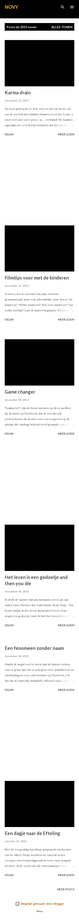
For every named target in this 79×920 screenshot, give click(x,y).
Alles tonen (61, 27)
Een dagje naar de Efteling (32, 833)
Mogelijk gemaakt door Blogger (39, 904)
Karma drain (18, 92)
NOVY (11, 7)
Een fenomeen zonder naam (34, 648)
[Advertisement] (39, 181)
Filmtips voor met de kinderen (37, 277)
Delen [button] (9, 134)
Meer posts (65, 889)
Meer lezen (66, 134)
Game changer (20, 392)
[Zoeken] (62, 7)
